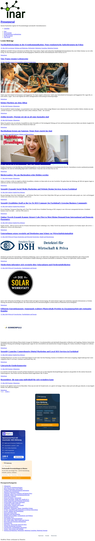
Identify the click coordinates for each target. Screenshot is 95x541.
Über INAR (7, 37)
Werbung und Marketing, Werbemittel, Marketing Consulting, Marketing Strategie (36, 48)
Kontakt (47, 535)
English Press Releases (19, 192)
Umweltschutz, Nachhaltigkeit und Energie (25, 268)
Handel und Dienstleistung (47, 237)
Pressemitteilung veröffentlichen (12, 34)
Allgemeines (16, 106)
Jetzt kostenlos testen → (47, 425)
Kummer (10, 106)
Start (5, 31)
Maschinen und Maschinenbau (12, 514)
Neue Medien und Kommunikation (13, 518)
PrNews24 (11, 237)
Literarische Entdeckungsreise (13, 365)
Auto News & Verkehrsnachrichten (13, 487)
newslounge (11, 48)
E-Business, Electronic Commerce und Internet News (18, 493)
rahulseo (10, 192)
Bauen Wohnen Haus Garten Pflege (13, 489)
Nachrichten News (9, 517)
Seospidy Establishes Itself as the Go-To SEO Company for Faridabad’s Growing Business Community (44, 203)
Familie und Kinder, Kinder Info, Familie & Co (16, 499)
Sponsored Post (8, 523)
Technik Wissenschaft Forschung (12, 526)
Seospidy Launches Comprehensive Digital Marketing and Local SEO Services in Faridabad (39, 351)
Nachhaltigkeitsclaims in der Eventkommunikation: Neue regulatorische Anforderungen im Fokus (42, 45)
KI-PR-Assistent (8, 35)
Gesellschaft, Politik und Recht (12, 504)
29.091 (7, 391)
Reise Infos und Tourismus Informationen (15, 521)
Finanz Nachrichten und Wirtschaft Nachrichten (26, 237)
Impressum (40, 535)
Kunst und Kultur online (10, 512)
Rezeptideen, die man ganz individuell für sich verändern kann (27, 380)
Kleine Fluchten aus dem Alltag (14, 103)
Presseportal (8, 21)
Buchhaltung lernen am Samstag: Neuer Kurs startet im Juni (26, 131)
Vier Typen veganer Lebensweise (14, 59)
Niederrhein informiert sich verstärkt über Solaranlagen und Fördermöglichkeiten (35, 265)
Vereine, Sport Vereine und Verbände (13, 529)
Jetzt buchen (18, 457)
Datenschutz (54, 535)
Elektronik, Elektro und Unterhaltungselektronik (16, 495)
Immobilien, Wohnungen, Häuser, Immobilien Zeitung (18, 508)
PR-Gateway (11, 62)
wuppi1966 (11, 134)
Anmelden (6, 28)
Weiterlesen (4, 55)
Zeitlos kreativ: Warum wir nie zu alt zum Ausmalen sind (25, 117)
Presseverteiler (8, 33)
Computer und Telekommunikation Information (16, 490)
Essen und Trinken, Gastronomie (12, 498)
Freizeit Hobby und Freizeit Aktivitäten (25, 62)
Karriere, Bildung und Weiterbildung (24, 134)
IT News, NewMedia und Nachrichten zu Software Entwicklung (21, 509)
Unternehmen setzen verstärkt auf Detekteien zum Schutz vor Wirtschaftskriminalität (37, 233)
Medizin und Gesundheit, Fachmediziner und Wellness (18, 515)
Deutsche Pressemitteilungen (11, 492)
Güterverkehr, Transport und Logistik (14, 505)
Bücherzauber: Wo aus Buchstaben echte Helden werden (24, 175)
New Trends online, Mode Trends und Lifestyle (16, 520)
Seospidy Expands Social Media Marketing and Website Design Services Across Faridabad (39, 189)
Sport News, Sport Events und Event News (15, 524)
